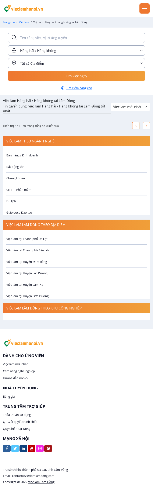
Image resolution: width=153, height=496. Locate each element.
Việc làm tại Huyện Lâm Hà (24, 285)
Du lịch (11, 201)
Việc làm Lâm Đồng (41, 482)
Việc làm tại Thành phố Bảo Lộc (27, 250)
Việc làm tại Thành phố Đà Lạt (26, 239)
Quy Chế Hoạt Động (16, 429)
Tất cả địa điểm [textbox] (32, 63)
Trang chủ (9, 22)
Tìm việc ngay (76, 76)
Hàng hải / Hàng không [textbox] (38, 50)
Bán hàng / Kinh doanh (22, 155)
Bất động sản (15, 167)
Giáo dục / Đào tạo (19, 212)
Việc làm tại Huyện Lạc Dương (26, 273)
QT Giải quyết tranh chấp (20, 422)
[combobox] (76, 50)
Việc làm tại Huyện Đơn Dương (27, 296)
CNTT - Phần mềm (18, 190)
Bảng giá (9, 396)
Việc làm (24, 22)
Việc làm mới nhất (15, 364)
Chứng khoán (15, 178)
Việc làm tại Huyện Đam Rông (26, 262)
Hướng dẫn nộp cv (15, 378)
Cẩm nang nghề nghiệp (19, 371)
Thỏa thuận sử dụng (17, 415)
